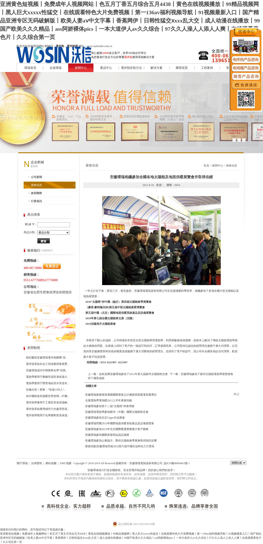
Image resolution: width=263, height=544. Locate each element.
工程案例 (207, 67)
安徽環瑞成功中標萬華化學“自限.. (46, 370)
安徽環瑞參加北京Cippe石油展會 (105, 417)
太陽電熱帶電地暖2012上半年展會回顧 (108, 400)
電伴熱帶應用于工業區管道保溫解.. (47, 402)
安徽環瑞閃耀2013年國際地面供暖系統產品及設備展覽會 (119, 423)
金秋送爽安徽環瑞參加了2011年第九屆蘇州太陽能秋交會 (133, 374)
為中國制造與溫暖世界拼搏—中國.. (47, 396)
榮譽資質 (182, 67)
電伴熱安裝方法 (131, 67)
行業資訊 (36, 201)
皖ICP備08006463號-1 (177, 463)
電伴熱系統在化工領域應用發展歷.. (47, 364)
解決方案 (156, 67)
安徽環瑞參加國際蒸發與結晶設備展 (107, 434)
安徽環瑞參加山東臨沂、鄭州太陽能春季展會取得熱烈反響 (121, 440)
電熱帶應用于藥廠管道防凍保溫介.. (47, 376)
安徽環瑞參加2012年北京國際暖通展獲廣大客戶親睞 (116, 429)
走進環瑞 (56, 67)
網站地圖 (50, 463)
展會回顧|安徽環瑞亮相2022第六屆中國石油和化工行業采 (119, 446)
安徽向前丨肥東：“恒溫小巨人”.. (46, 389)
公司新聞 (36, 177)
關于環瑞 (22, 463)
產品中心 (106, 67)
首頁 (206, 165)
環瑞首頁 (30, 67)
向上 (236, 394)
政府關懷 (36, 193)
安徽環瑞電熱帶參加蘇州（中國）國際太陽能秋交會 (116, 412)
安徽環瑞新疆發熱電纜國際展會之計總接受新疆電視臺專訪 (121, 394)
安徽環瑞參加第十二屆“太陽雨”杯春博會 (109, 406)
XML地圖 (65, 463)
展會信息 (36, 185)
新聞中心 (81, 67)
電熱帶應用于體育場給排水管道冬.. (47, 383)
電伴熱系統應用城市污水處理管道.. (47, 409)
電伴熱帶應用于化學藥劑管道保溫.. (47, 415)
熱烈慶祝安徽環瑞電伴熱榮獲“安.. (46, 357)
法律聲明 (36, 463)
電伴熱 (136, 470)
